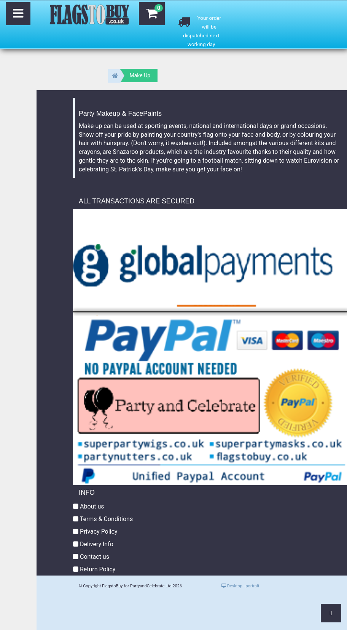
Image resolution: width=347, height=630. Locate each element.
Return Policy (94, 569)
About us (88, 506)
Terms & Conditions (103, 519)
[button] (331, 613)
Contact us (91, 556)
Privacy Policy (95, 531)
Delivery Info (93, 544)
